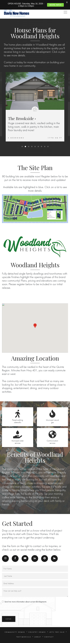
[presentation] (21, 606)
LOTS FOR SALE (57, 628)
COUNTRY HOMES (37, 628)
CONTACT (49, 633)
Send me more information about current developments (25, 597)
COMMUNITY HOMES (15, 628)
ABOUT (37, 633)
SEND (9, 615)
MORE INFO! (55, 5)
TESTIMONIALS (23, 633)
